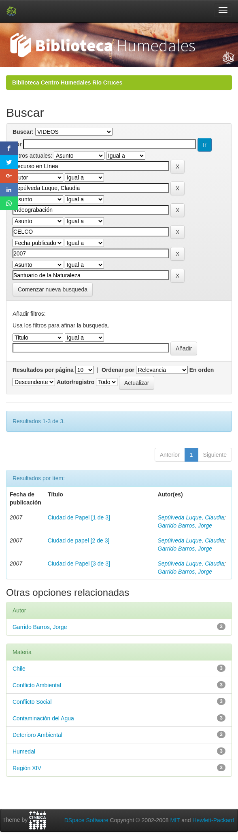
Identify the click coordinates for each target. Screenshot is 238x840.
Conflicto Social (32, 702)
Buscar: (23, 132)
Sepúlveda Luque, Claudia (190, 517)
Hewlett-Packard (213, 820)
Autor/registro (75, 382)
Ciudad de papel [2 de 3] (79, 540)
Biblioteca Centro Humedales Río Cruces (67, 82)
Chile (19, 668)
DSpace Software (86, 820)
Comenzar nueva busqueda (52, 289)
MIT (175, 820)
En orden (201, 370)
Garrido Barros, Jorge (184, 525)
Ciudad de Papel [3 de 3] (79, 563)
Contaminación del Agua (43, 718)
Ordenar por (118, 370)
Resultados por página (43, 370)
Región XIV (27, 768)
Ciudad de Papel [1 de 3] (79, 517)
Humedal (24, 751)
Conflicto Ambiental (37, 685)
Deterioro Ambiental (37, 735)
